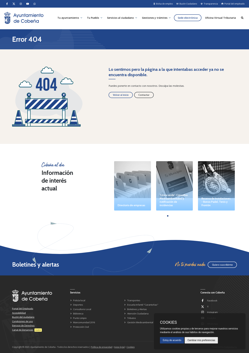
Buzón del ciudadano (23, 317)
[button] (167, 216)
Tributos (131, 318)
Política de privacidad (101, 347)
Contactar (143, 94)
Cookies (131, 347)
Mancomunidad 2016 (84, 322)
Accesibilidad (19, 312)
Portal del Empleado (22, 308)
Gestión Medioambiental (140, 322)
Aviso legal (119, 347)
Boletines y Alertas (137, 309)
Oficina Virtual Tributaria (220, 18)
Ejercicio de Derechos (23, 325)
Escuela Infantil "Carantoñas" (142, 304)
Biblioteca (78, 313)
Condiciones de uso (22, 321)
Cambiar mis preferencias (201, 340)
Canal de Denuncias (22, 329)
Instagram (212, 312)
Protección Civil (81, 326)
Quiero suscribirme (222, 264)
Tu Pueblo (91, 18)
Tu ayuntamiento (66, 18)
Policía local (79, 300)
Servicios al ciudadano (119, 18)
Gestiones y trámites (153, 18)
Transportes (133, 300)
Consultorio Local (82, 309)
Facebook (212, 300)
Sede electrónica (187, 18)
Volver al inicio (121, 94)
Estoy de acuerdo (172, 340)
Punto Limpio (80, 318)
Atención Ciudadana (138, 313)
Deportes (78, 304)
